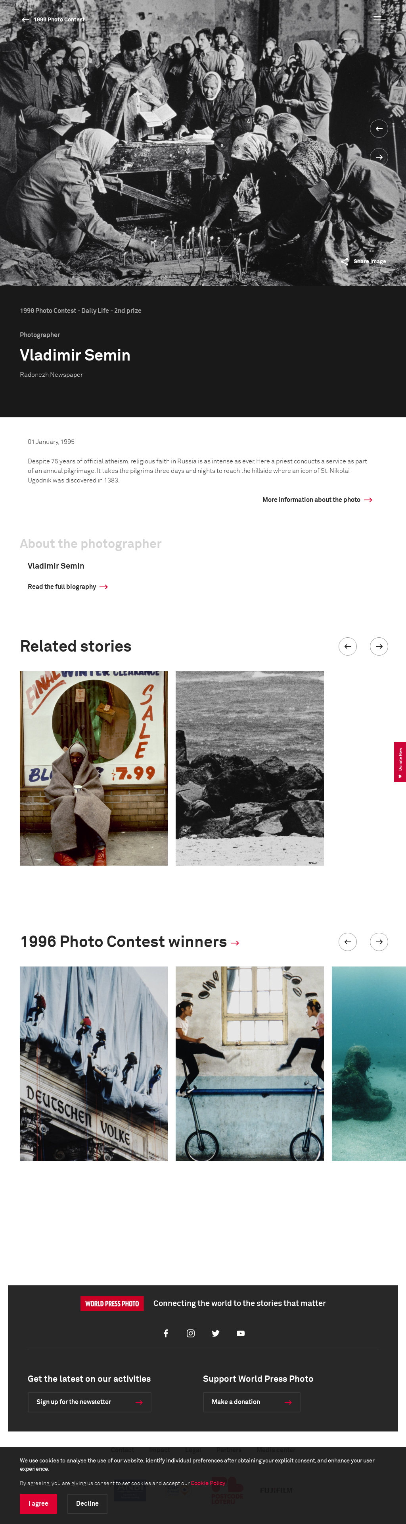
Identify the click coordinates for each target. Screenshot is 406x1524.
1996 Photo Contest (59, 20)
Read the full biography (62, 587)
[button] (348, 646)
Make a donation (236, 1402)
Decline (87, 1504)
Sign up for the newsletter (73, 1402)
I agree (38, 1504)
